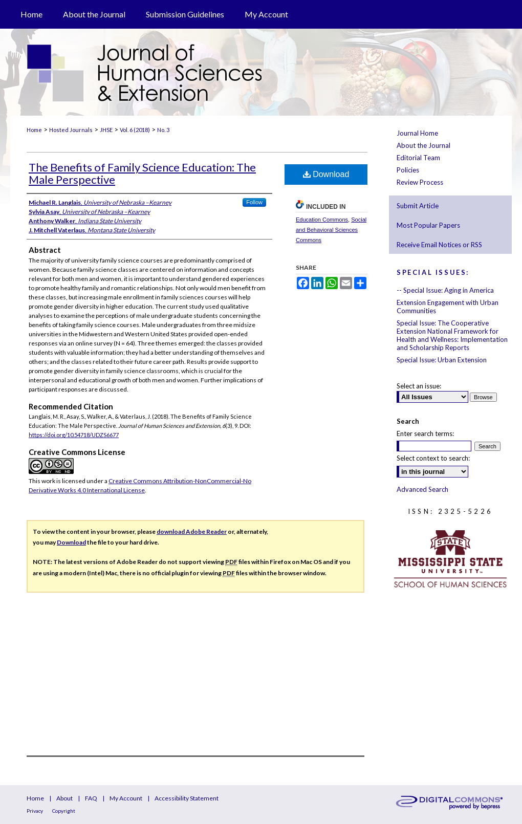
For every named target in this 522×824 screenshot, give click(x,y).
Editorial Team (418, 158)
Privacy (35, 811)
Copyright (63, 811)
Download (326, 174)
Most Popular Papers (428, 225)
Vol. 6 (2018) (135, 129)
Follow (254, 202)
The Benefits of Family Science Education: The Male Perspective (142, 173)
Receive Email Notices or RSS (439, 245)
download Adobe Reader (192, 531)
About (64, 798)
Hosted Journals (71, 129)
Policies (408, 170)
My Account (126, 798)
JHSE (106, 129)
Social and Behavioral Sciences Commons (331, 229)
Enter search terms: (425, 433)
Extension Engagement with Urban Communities (447, 306)
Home (34, 129)
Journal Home (417, 133)
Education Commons (322, 219)
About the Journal (423, 145)
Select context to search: (433, 458)
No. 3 (163, 129)
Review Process (420, 182)
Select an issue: (419, 386)
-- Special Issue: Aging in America (445, 290)
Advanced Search (422, 489)
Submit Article (418, 206)
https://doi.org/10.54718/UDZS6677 (74, 434)
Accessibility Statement (187, 798)
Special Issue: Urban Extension (442, 360)
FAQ (91, 798)
